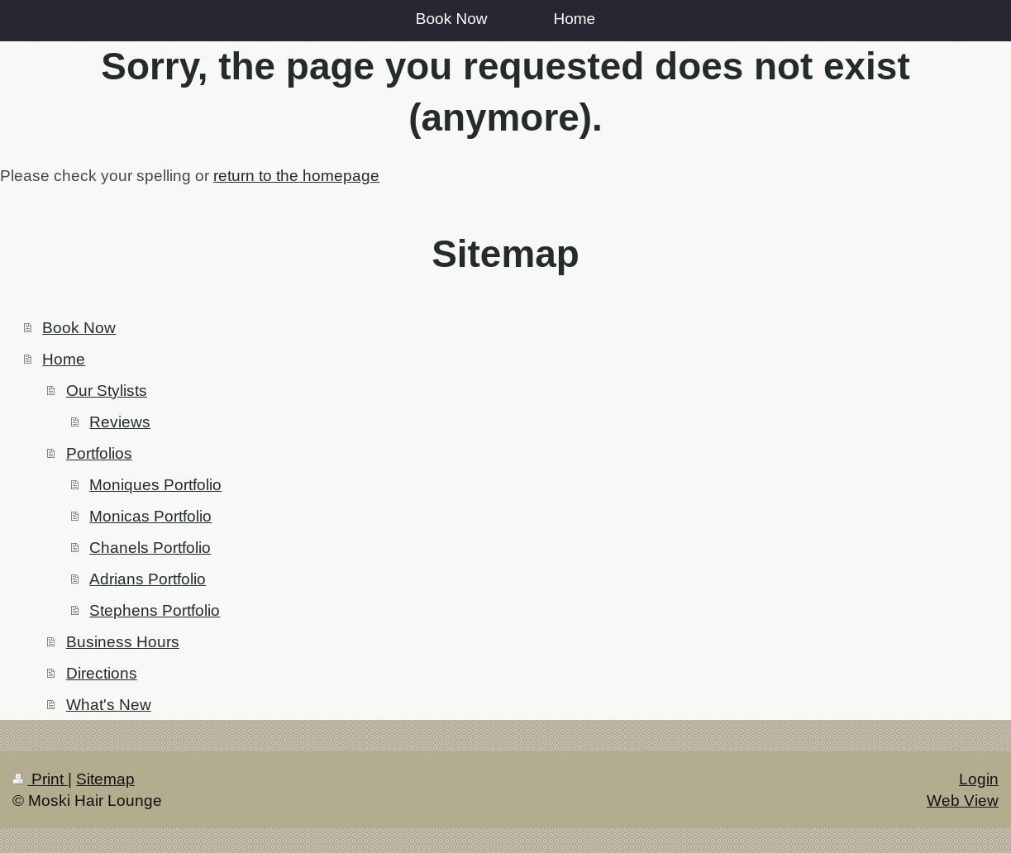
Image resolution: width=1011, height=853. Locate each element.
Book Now (79, 327)
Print (40, 779)
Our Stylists (106, 390)
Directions (101, 673)
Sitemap (105, 779)
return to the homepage (296, 175)
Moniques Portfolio (155, 484)
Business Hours (122, 641)
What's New (108, 704)
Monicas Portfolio (150, 516)
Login (979, 779)
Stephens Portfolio (154, 610)
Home (63, 359)
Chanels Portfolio (150, 547)
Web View (963, 800)
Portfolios (99, 453)
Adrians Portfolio (147, 578)
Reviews (119, 421)
